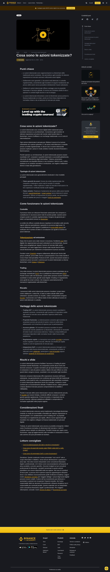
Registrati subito (90, 136)
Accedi (91, 3)
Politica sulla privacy (75, 544)
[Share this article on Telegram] (92, 19)
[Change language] (103, 3)
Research (60, 553)
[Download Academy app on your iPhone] (23, 547)
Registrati (97, 3)
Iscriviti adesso (70, 8)
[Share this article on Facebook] (87, 19)
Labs (59, 547)
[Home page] (11, 3)
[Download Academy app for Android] (33, 547)
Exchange (60, 541)
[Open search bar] (86, 3)
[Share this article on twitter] (82, 19)
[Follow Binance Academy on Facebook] (82, 537)
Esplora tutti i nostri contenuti (55, 530)
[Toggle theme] (106, 2)
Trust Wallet (59, 557)
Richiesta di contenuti (73, 551)
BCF (59, 544)
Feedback (72, 555)
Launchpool (61, 550)
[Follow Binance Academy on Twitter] (85, 537)
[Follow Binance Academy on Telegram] (87, 537)
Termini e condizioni (75, 541)
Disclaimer (72, 547)
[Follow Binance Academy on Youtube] (90, 537)
